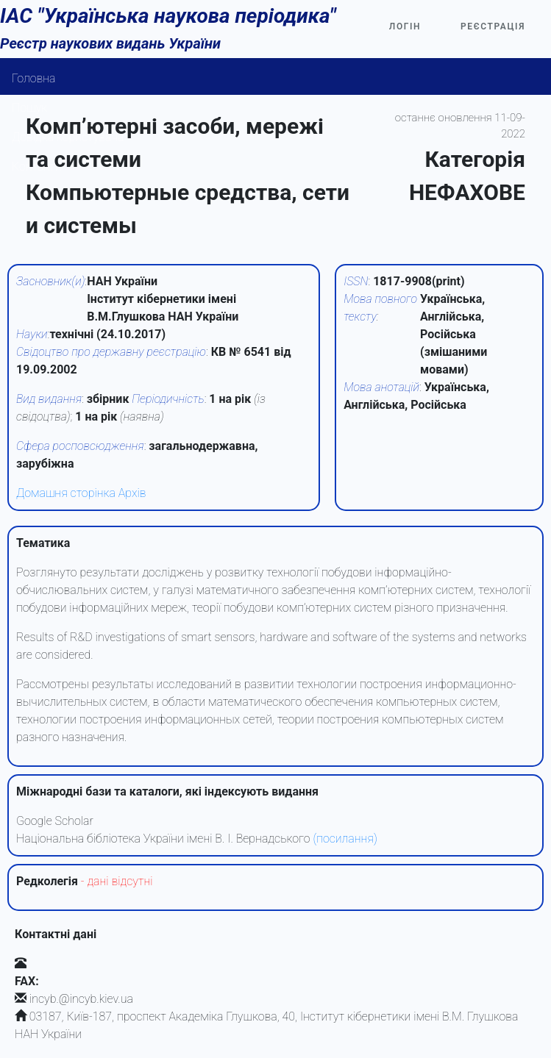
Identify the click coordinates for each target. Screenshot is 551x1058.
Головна (34, 78)
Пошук (29, 108)
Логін (405, 26)
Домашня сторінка (65, 493)
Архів (132, 493)
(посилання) (345, 839)
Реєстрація (493, 26)
